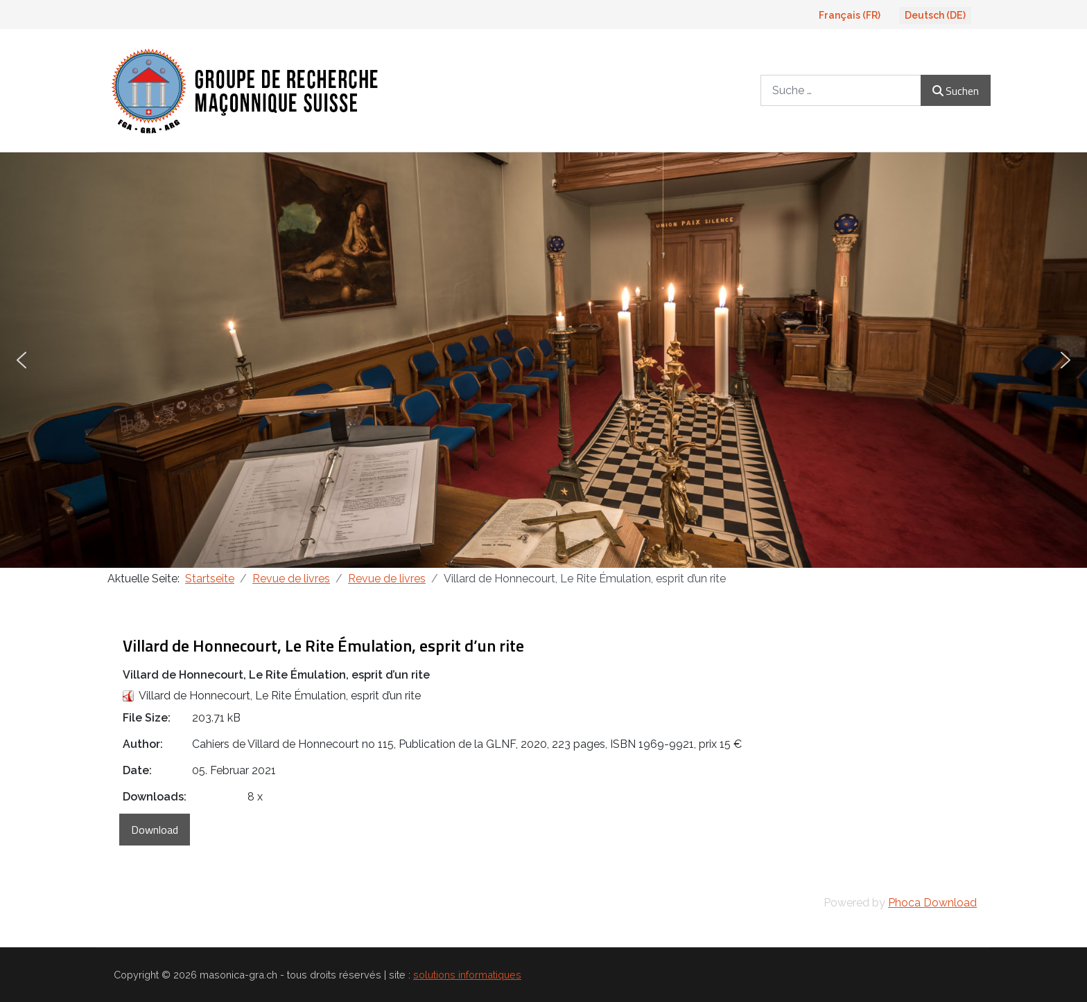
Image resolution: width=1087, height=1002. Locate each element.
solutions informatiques (467, 975)
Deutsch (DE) (935, 15)
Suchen (955, 90)
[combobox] (840, 90)
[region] (543, 360)
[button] (21, 360)
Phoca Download (932, 902)
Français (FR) (849, 15)
